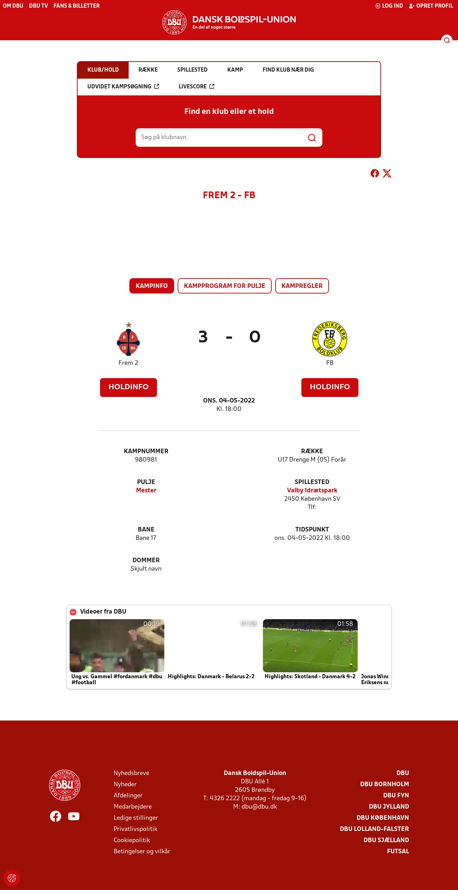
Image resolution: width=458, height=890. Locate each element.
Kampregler (302, 286)
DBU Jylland (389, 807)
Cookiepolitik (132, 841)
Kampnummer (146, 452)
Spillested (312, 482)
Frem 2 (128, 363)
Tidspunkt (312, 530)
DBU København (383, 818)
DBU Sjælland (386, 841)
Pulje (146, 482)
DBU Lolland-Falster (374, 829)
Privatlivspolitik (135, 829)
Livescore (196, 86)
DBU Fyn (396, 796)
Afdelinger (128, 796)
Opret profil (431, 6)
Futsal (398, 852)
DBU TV (38, 6)
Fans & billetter (76, 6)
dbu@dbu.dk (259, 807)
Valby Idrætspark (312, 491)
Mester (146, 491)
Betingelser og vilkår (142, 852)
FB (330, 363)
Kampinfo (152, 286)
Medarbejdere (133, 807)
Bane (146, 530)
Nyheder (125, 785)
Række (312, 452)
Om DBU (13, 6)
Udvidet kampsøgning (123, 86)
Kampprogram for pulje (224, 286)
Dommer (146, 561)
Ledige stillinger (136, 818)
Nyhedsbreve (131, 773)
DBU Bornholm (384, 785)
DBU (402, 773)
